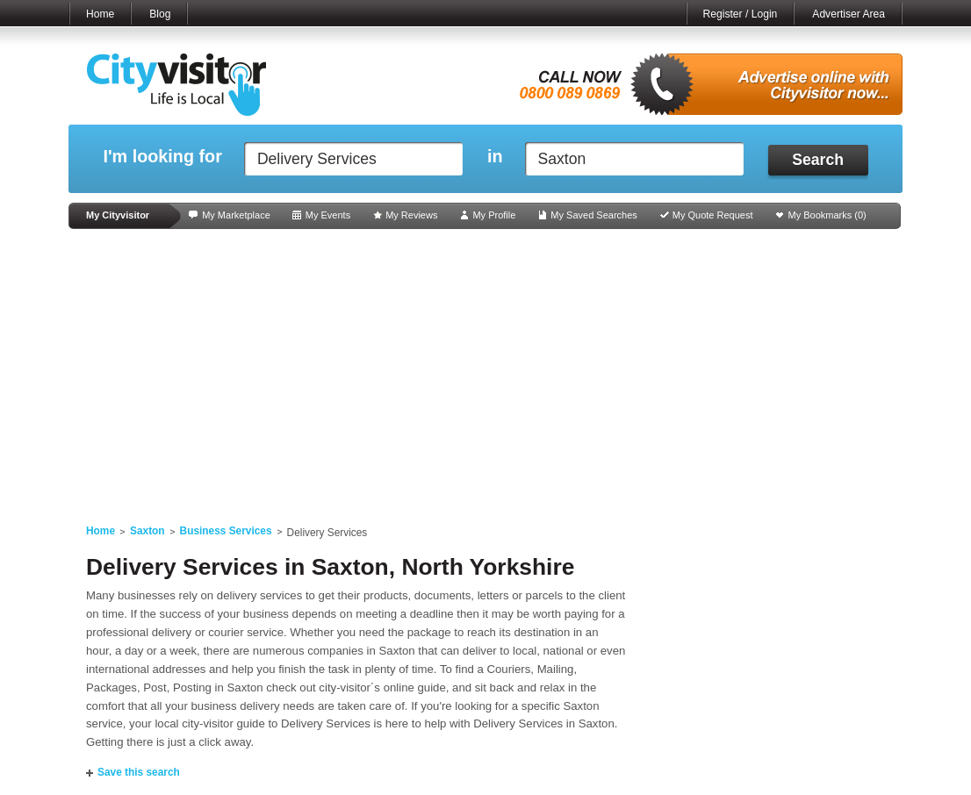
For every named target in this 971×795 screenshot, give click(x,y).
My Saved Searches (593, 215)
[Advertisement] (485, 370)
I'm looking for (162, 156)
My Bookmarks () (827, 215)
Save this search (138, 772)
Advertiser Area (848, 14)
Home (100, 14)
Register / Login (740, 14)
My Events (328, 215)
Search (818, 159)
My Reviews (411, 215)
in (495, 156)
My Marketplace (236, 215)
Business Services (226, 531)
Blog (159, 14)
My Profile (493, 215)
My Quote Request (713, 215)
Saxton (147, 531)
